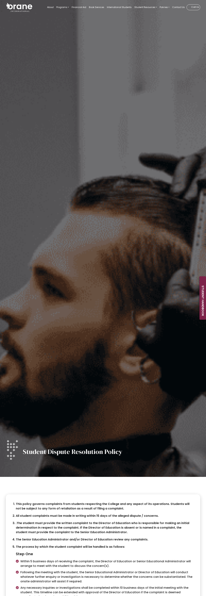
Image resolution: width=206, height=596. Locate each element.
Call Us (195, 7)
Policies (164, 7)
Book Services (96, 7)
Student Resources (144, 7)
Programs (61, 7)
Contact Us (178, 7)
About (50, 7)
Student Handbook (203, 300)
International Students (119, 7)
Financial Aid (79, 7)
